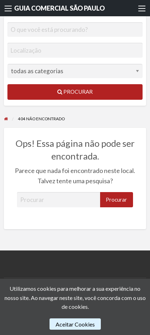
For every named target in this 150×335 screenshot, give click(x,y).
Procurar (75, 91)
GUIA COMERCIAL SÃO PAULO (59, 8)
